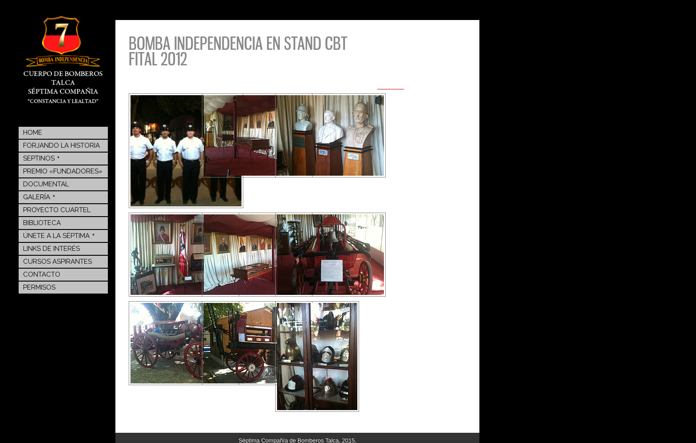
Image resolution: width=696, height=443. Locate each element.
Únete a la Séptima (59, 235)
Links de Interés (51, 249)
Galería (39, 196)
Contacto (41, 274)
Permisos (39, 287)
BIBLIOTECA (42, 223)
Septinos (41, 157)
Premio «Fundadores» (63, 171)
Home (32, 133)
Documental (46, 184)
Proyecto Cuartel (57, 210)
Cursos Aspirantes (57, 262)
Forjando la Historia (61, 145)
